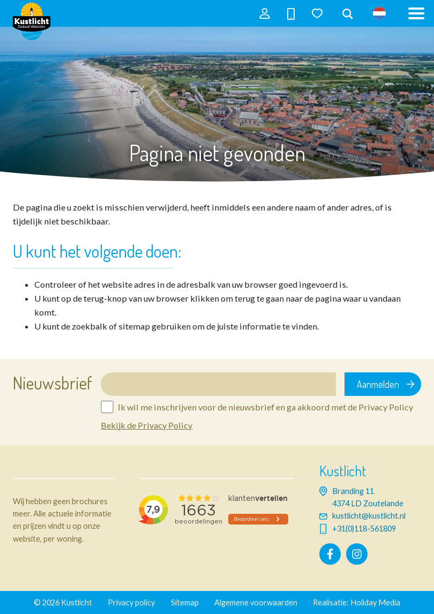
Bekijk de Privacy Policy (146, 425)
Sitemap (185, 602)
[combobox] (348, 14)
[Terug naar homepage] (31, 27)
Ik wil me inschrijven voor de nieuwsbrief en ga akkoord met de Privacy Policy (265, 407)
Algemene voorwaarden (255, 602)
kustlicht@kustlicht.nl (369, 515)
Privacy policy (131, 602)
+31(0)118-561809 (364, 528)
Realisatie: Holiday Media (356, 602)
